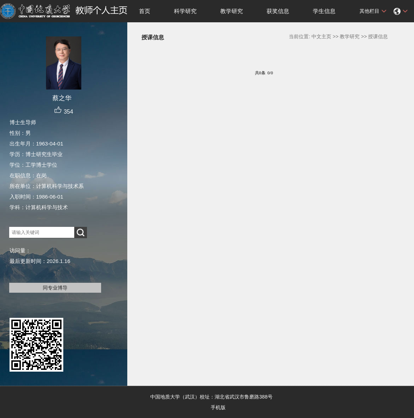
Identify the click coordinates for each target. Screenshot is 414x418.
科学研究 (185, 11)
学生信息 (324, 11)
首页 (144, 11)
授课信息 (378, 36)
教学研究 (231, 11)
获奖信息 (278, 11)
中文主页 (321, 36)
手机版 (218, 407)
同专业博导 (55, 288)
